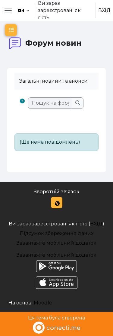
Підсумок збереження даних (56, 233)
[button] (23, 10)
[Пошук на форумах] (50, 103)
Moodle (43, 303)
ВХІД (104, 10)
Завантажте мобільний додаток (56, 243)
